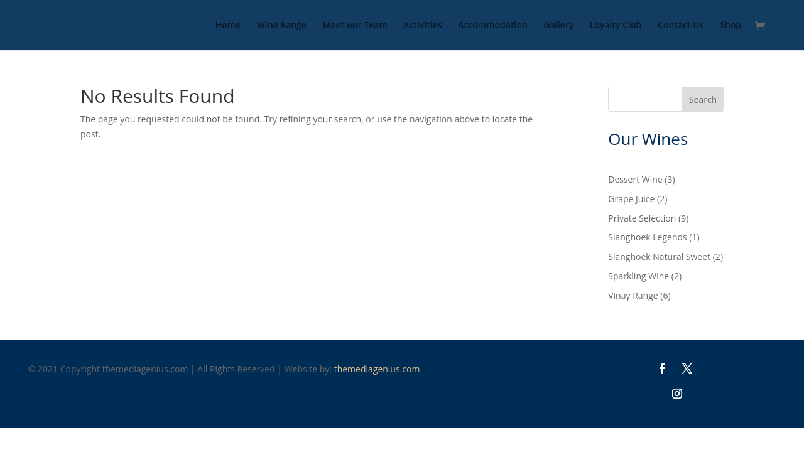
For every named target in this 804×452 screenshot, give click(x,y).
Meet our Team (355, 26)
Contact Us (681, 26)
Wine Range (282, 26)
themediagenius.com (377, 369)
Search (703, 99)
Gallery (558, 26)
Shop (730, 26)
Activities (422, 26)
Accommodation (493, 26)
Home (228, 26)
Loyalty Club (616, 26)
